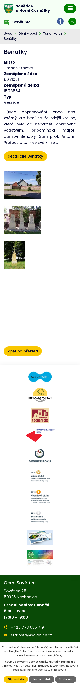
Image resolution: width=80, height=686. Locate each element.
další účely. (55, 655)
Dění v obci (28, 33)
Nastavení (65, 679)
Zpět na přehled (23, 351)
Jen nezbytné (41, 679)
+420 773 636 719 (27, 627)
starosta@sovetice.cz (31, 635)
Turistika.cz (52, 33)
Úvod (8, 33)
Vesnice (11, 102)
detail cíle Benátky (25, 156)
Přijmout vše (16, 679)
